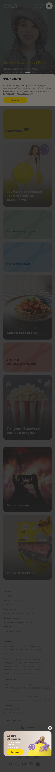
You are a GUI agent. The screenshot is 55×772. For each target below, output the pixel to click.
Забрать (15, 752)
